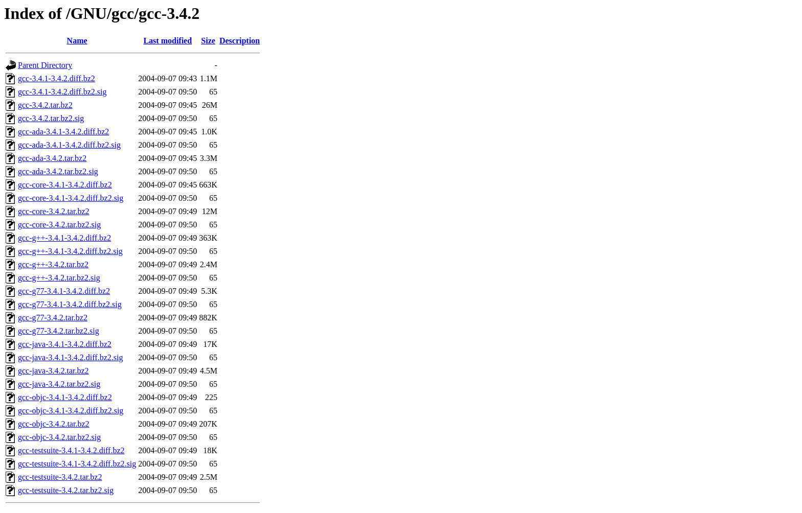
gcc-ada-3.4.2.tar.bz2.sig (58, 171)
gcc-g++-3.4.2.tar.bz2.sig (59, 277)
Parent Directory (45, 65)
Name (77, 40)
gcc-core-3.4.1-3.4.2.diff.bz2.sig (70, 198)
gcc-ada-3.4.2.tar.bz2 (52, 158)
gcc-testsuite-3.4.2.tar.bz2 (60, 477)
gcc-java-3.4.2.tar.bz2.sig (59, 384)
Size (208, 40)
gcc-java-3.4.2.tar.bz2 (53, 370)
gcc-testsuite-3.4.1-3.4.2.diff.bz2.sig (77, 463)
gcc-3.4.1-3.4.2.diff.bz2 (56, 78)
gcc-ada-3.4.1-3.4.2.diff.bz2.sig (69, 145)
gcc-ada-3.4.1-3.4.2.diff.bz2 (63, 131)
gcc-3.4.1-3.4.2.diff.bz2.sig (62, 91)
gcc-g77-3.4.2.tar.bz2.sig (58, 331)
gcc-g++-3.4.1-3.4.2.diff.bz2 (64, 238)
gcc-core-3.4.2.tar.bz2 (53, 211)
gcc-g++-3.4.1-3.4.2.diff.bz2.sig (70, 251)
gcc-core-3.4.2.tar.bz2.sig (59, 224)
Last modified (167, 40)
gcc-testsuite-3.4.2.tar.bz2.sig (66, 490)
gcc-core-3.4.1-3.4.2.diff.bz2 (65, 184)
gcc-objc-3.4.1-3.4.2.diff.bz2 (65, 397)
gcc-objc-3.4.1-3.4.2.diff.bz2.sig (70, 410)
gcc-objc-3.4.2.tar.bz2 (54, 423)
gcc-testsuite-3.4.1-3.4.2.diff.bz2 (71, 450)
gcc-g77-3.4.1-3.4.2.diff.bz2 (64, 291)
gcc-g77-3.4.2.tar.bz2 (52, 317)
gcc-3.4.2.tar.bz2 (45, 105)
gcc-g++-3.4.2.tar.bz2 (53, 264)
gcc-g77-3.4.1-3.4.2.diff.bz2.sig (70, 304)
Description (239, 40)
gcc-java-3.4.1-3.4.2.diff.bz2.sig (70, 357)
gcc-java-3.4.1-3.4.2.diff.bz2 (65, 344)
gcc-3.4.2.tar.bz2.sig (51, 118)
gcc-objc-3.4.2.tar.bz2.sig (59, 437)
